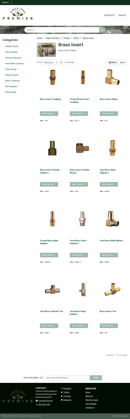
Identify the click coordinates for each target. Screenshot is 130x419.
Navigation (91, 388)
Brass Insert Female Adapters (49, 171)
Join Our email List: (33, 377)
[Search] (102, 30)
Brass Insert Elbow (109, 99)
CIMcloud (124, 416)
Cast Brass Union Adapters (78, 242)
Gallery (113, 62)
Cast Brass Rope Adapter (78, 313)
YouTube (66, 396)
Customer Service (44, 400)
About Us (89, 396)
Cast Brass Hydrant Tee (51, 311)
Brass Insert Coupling (50, 99)
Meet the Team (92, 400)
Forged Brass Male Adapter (49, 242)
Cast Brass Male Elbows (111, 240)
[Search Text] (65, 30)
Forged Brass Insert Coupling (79, 101)
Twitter (65, 392)
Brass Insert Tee (108, 311)
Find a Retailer (91, 403)
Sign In (122, 15)
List (122, 62)
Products (109, 15)
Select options (49, 113)
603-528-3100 (43, 404)
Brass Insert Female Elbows (79, 171)
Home (88, 392)
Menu (6, 2)
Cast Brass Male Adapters (108, 171)
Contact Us (90, 407)
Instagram (66, 400)
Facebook (66, 388)
